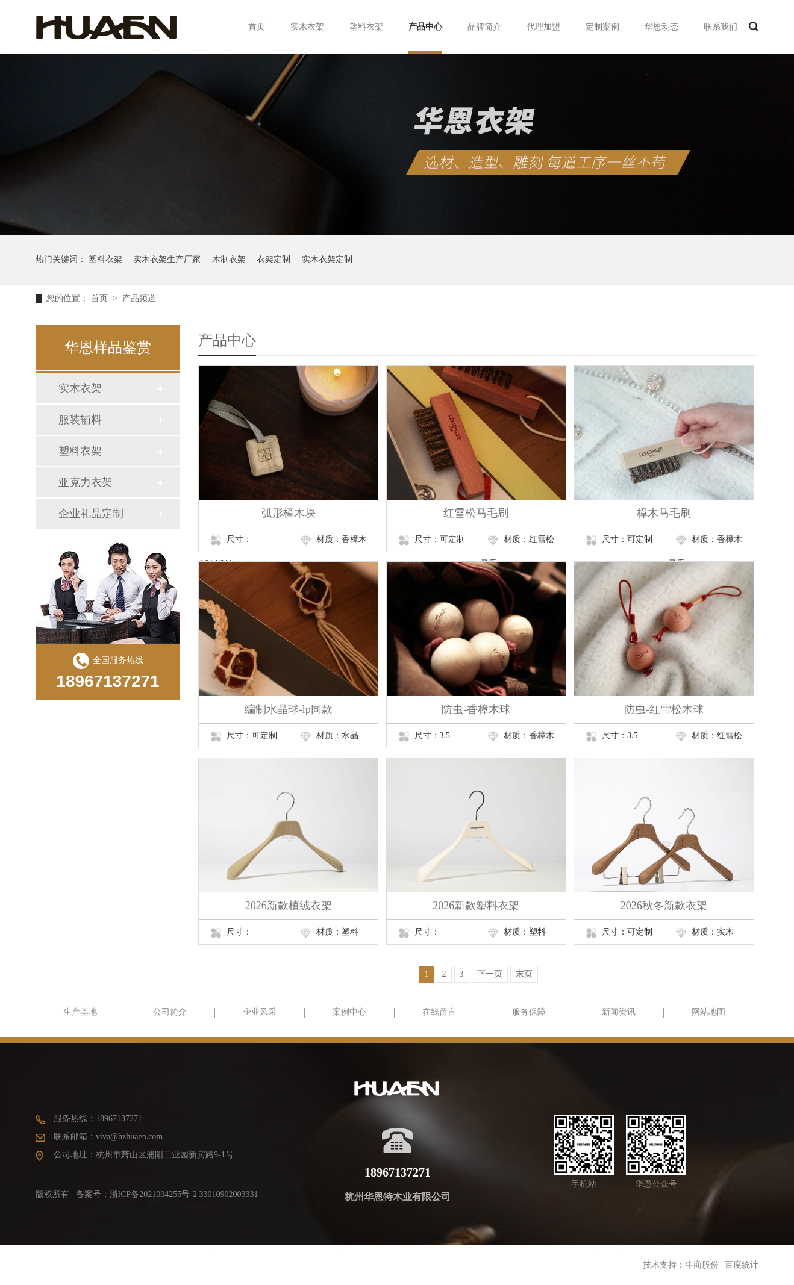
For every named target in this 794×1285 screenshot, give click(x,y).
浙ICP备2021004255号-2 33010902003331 (184, 1194)
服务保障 (529, 1011)
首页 (256, 26)
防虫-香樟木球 (476, 709)
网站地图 (708, 1011)
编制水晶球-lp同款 (289, 709)
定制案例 (602, 26)
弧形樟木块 (288, 513)
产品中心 (425, 26)
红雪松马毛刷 (475, 513)
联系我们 (720, 26)
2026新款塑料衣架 (476, 906)
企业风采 (260, 1011)
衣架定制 (273, 259)
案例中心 (349, 1011)
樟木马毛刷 (664, 513)
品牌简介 (484, 26)
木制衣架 (229, 259)
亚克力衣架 (85, 482)
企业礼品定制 (90, 514)
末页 (524, 974)
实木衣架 (307, 26)
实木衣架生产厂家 (167, 259)
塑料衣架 (366, 26)
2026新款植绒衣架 (288, 906)
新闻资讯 (619, 1011)
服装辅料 (80, 420)
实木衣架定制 (327, 259)
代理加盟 (543, 26)
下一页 (489, 974)
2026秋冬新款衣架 (664, 906)
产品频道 (139, 298)
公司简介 (170, 1011)
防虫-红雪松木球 (664, 709)
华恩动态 (661, 26)
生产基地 (80, 1011)
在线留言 (439, 1011)
